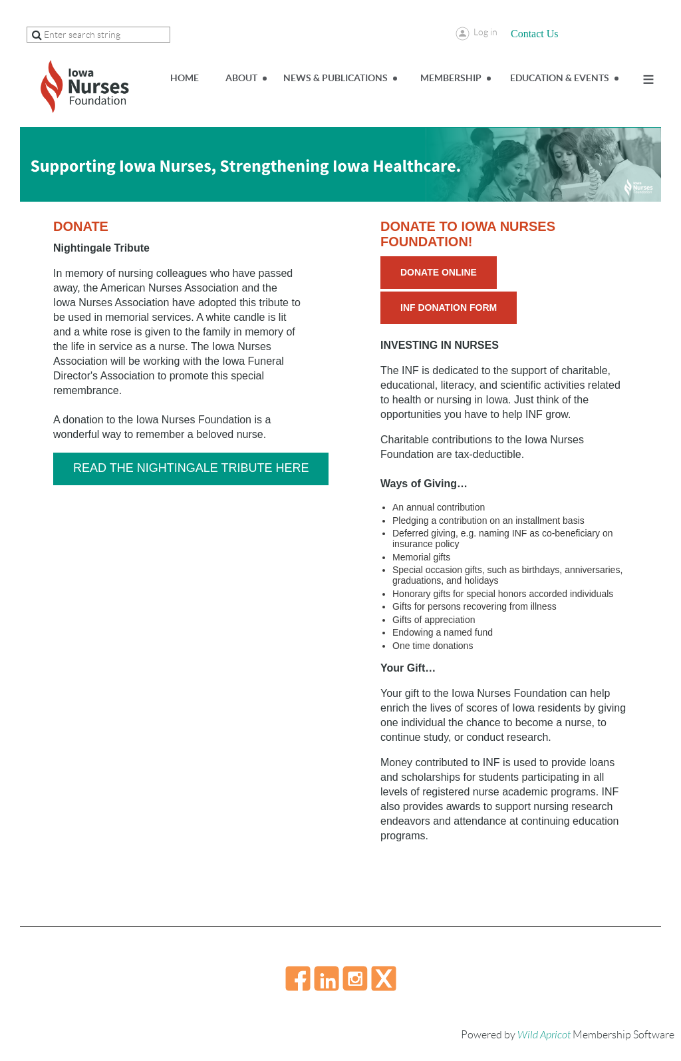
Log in (485, 32)
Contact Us (535, 33)
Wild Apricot (544, 1035)
